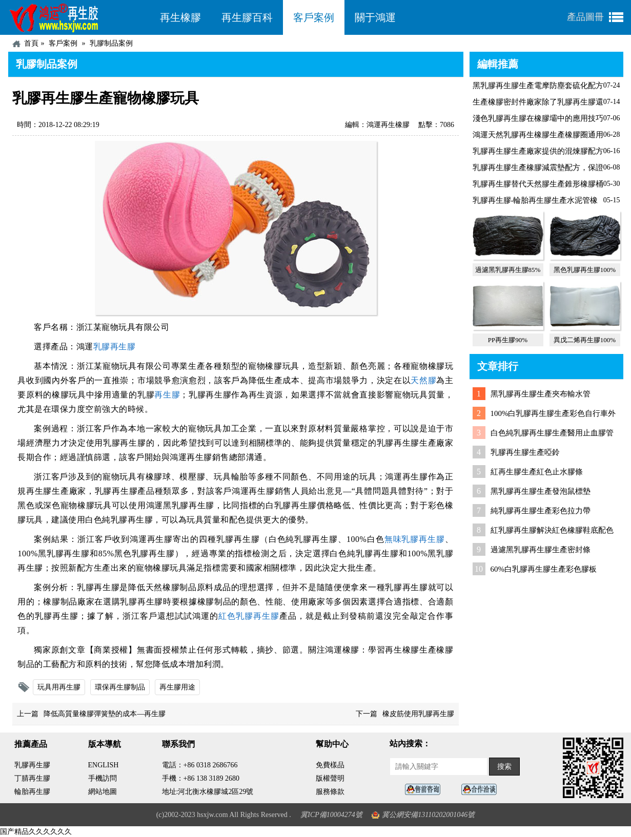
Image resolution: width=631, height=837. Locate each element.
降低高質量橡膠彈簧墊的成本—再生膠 (105, 714)
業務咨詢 (481, 789)
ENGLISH (103, 765)
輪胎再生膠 (32, 792)
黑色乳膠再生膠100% (585, 270)
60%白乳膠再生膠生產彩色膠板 (544, 569)
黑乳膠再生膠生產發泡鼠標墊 (541, 491)
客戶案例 (313, 17)
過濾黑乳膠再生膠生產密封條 (541, 550)
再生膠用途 (177, 687)
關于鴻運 (375, 17)
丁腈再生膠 (32, 778)
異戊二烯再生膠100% (585, 340)
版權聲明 (330, 778)
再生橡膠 (180, 17)
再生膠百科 (247, 17)
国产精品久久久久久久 (36, 831)
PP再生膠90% (507, 340)
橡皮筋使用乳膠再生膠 (418, 714)
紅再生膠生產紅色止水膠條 (537, 472)
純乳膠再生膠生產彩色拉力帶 (541, 511)
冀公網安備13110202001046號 (428, 815)
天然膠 (423, 380)
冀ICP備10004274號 (331, 815)
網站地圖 (102, 792)
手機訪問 (102, 778)
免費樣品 (330, 765)
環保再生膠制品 (120, 687)
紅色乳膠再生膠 (248, 616)
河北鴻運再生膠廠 (79, 17)
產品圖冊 (585, 17)
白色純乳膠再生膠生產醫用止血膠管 (552, 433)
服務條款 (330, 792)
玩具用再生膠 (58, 687)
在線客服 (425, 789)
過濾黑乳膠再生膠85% (508, 270)
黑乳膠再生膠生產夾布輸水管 (541, 394)
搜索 (504, 766)
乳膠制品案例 (111, 43)
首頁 (31, 43)
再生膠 (167, 394)
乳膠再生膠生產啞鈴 (525, 452)
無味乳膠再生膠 (414, 539)
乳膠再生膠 (114, 346)
